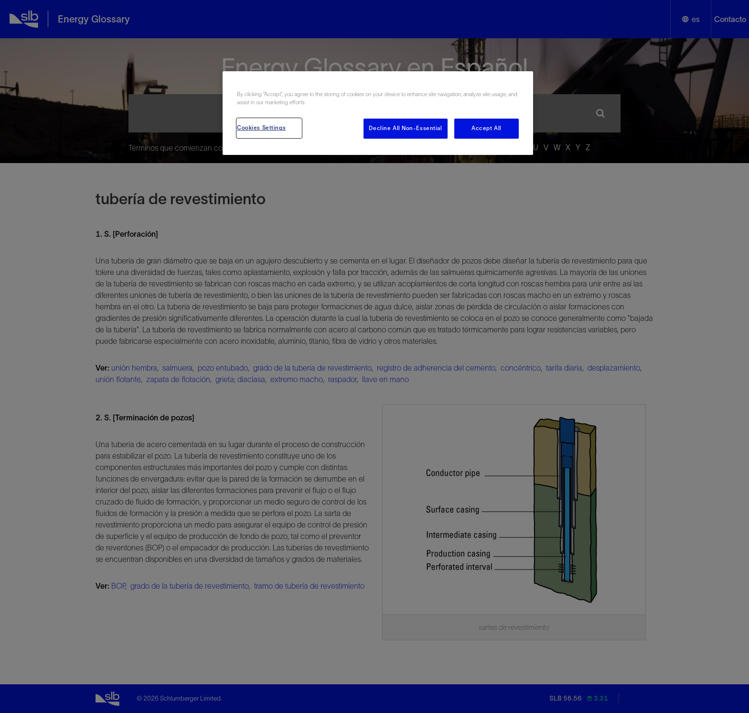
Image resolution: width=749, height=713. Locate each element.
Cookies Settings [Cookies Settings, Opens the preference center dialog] (261, 128)
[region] (378, 113)
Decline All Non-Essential (405, 128)
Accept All (486, 128)
